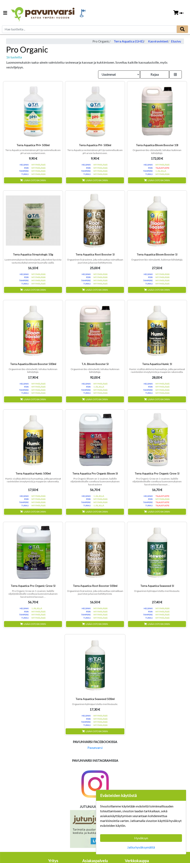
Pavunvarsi (95, 747)
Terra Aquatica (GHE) (129, 41)
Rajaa (154, 74)
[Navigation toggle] (5, 13)
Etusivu (176, 41)
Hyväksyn (141, 838)
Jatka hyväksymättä (141, 847)
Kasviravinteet (158, 41)
